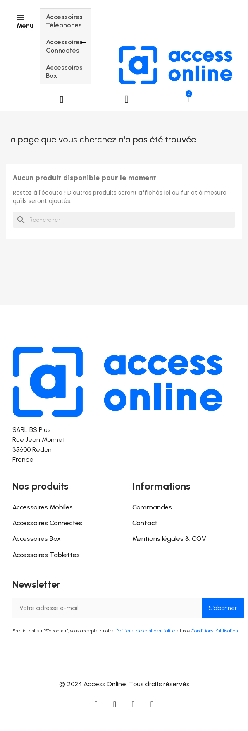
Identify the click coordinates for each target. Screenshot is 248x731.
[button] (62, 99)
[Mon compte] (127, 99)
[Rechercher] (124, 220)
